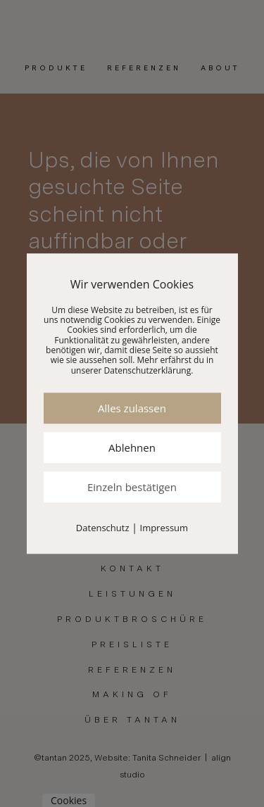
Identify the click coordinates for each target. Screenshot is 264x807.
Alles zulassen (132, 408)
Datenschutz (103, 527)
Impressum (164, 527)
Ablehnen (132, 447)
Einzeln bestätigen (132, 487)
